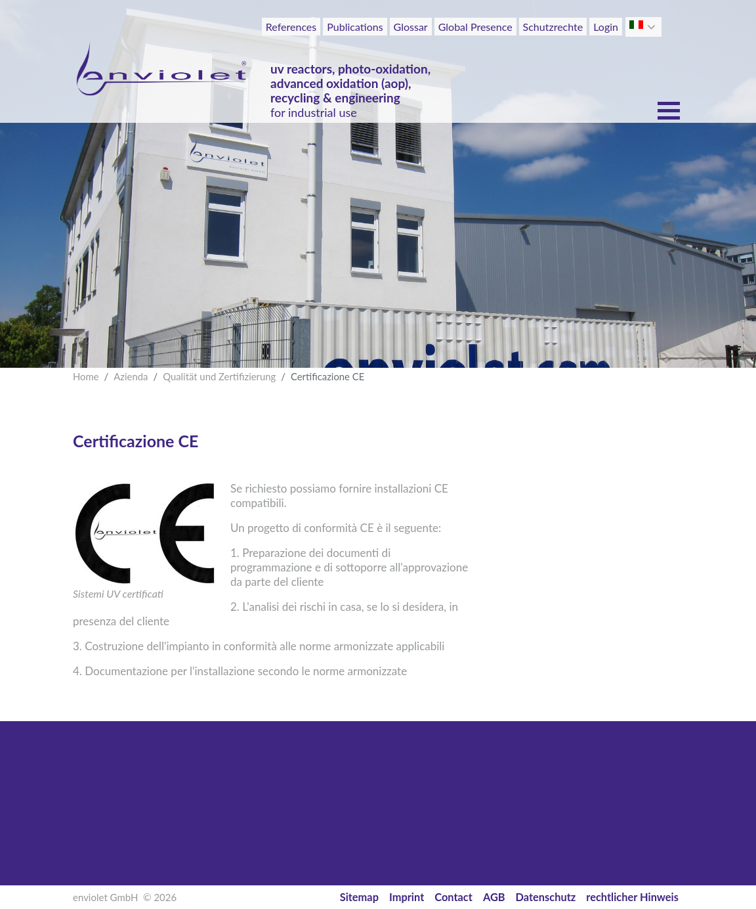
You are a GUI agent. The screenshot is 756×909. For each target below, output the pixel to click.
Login (605, 26)
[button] (652, 27)
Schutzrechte (553, 26)
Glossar (411, 26)
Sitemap (359, 897)
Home (86, 376)
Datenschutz (546, 897)
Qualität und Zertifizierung (219, 376)
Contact (453, 897)
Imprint (406, 897)
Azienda (131, 376)
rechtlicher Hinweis (632, 897)
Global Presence (475, 26)
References (291, 26)
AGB (494, 897)
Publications (355, 26)
